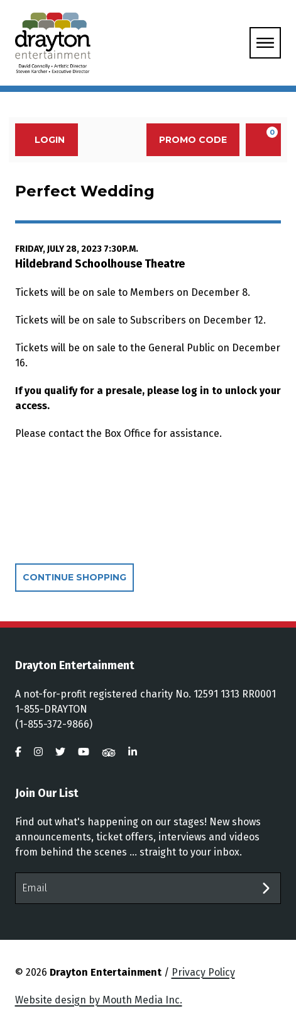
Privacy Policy (203, 972)
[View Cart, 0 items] (263, 139)
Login (43, 139)
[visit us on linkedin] (132, 752)
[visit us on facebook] (18, 752)
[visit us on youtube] (83, 752)
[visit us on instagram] (38, 752)
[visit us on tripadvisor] (109, 752)
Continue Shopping (74, 577)
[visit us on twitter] (60, 752)
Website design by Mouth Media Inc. (98, 1000)
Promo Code (193, 139)
